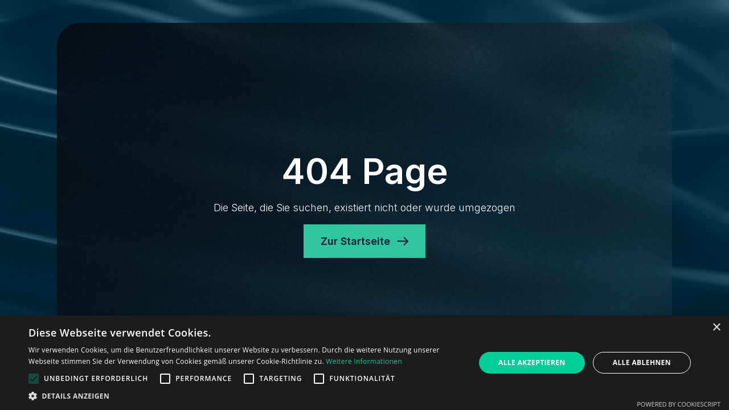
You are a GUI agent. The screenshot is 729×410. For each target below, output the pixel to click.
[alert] (364, 362)
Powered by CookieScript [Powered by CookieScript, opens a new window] (678, 404)
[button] (245, 395)
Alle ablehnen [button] (642, 362)
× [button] (716, 327)
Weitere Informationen (364, 361)
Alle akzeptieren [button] (532, 362)
